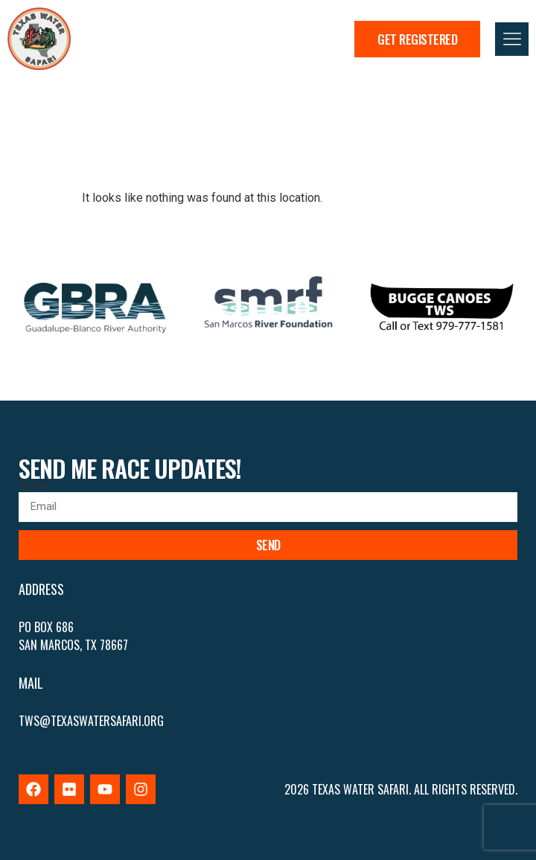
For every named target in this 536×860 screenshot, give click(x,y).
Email (33, 486)
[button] (512, 39)
